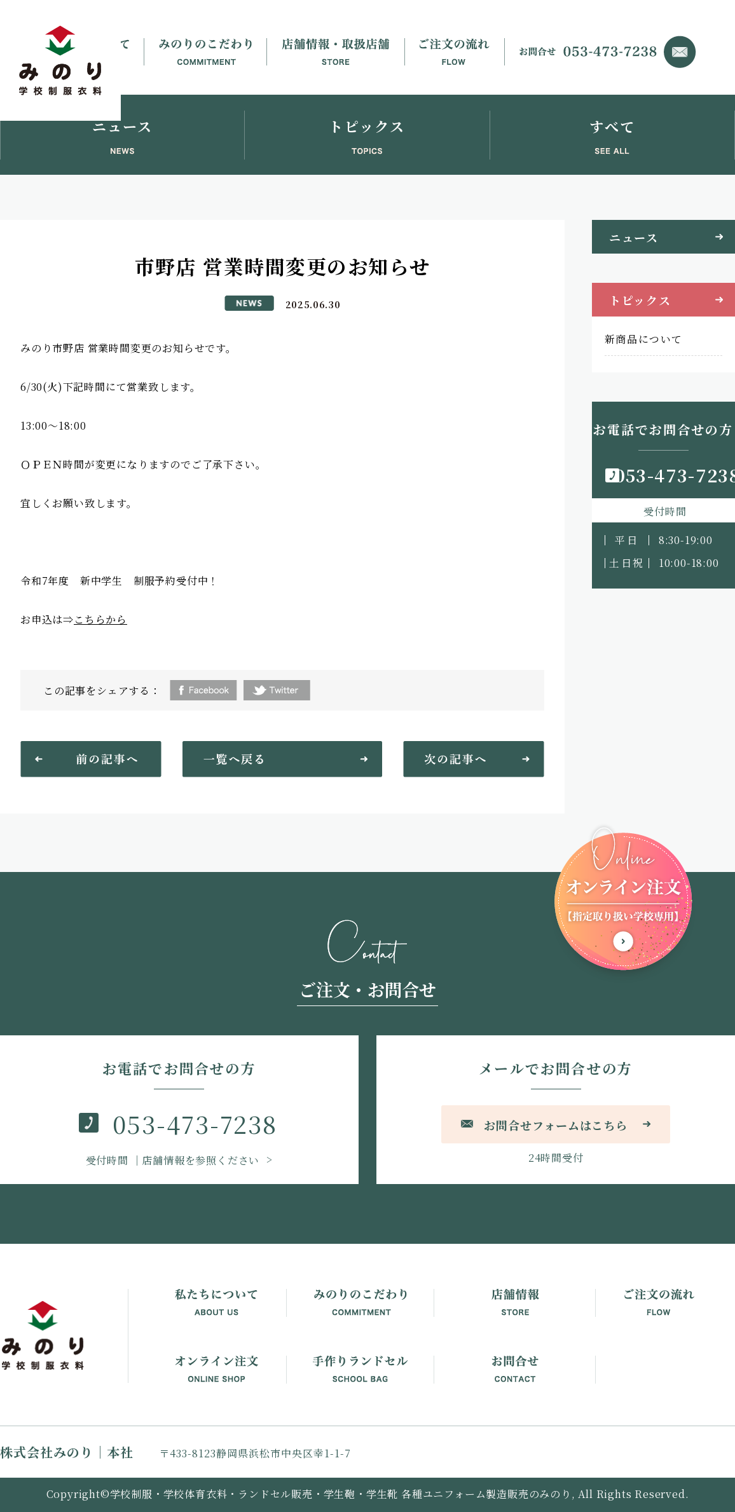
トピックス (640, 300)
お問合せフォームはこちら (556, 1125)
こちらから (100, 619)
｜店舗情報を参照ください (174, 1160)
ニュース (634, 237)
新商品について (644, 339)
